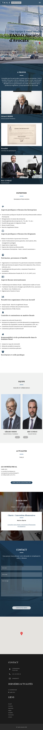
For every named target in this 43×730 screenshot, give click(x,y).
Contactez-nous (21, 608)
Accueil (10, 704)
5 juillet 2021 (12, 692)
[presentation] (12, 601)
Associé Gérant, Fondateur (10, 434)
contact (10, 717)
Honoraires (11, 715)
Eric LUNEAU (32, 432)
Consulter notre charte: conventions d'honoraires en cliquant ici (21, 526)
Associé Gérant (32, 434)
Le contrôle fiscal (9, 467)
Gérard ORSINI (11, 432)
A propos (10, 706)
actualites (10, 713)
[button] (21, 633)
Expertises (10, 708)
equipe (9, 711)
